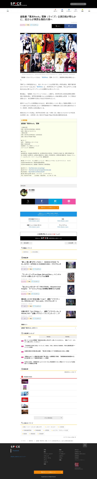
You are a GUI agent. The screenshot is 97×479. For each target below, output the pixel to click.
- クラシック (46, 455)
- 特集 (60, 460)
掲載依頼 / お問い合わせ (80, 453)
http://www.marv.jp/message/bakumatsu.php (40, 170)
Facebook (16, 450)
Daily (29, 336)
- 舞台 (44, 451)
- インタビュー (62, 453)
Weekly (48, 336)
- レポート (61, 455)
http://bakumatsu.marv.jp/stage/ (37, 168)
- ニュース (61, 451)
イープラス (23, 440)
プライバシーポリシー (80, 460)
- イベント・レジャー (48, 453)
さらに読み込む (53, 418)
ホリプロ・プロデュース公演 (60, 430)
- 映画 (44, 464)
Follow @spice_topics (34, 221)
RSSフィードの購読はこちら (49, 207)
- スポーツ (45, 462)
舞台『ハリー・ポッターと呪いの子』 (32, 427)
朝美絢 (24, 433)
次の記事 (72, 243)
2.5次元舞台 (34, 252)
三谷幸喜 (61, 427)
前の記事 (25, 243)
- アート (45, 460)
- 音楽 (44, 449)
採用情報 (77, 455)
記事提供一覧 (78, 451)
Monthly (67, 336)
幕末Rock (45, 77)
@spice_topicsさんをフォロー (18, 456)
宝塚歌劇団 (37, 430)
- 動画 (60, 449)
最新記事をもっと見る (70, 372)
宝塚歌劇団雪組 (26, 430)
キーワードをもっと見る (70, 437)
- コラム (60, 458)
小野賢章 (46, 430)
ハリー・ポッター (50, 427)
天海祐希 (41, 433)
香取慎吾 (32, 433)
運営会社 (77, 449)
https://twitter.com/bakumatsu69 (36, 171)
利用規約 (77, 458)
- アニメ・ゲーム (47, 458)
